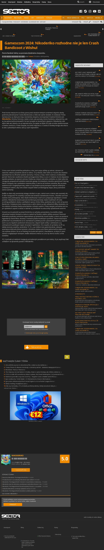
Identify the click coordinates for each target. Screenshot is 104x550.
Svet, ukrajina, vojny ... (82, 227)
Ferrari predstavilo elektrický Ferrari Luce (10, 536)
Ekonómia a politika (81, 218)
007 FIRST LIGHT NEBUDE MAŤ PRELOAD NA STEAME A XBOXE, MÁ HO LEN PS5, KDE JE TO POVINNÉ (88, 74)
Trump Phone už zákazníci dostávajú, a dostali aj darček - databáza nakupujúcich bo (33, 367)
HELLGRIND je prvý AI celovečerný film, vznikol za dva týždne (26, 365)
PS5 (82, 18)
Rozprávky (36, 2)
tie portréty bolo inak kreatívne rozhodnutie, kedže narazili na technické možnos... (87, 301)
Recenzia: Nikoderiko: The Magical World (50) (14, 477)
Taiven (30, 56)
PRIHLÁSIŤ (13, 504)
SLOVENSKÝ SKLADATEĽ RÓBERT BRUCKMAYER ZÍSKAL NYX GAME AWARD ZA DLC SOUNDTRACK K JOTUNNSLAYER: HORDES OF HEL (88, 131)
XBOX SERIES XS (73, 18)
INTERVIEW (24, 22)
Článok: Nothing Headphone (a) (16, 383)
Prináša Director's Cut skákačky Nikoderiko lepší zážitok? (18, 480)
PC (64, 18)
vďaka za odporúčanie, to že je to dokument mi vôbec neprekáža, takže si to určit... (88, 269)
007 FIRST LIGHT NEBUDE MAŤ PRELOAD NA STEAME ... (85, 313)
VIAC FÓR (99, 232)
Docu (49, 2)
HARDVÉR (40, 18)
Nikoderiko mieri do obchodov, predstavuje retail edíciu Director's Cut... (22, 484)
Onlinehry (27, 2)
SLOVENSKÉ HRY (34, 22)
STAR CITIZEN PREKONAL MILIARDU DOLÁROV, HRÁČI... (87, 258)
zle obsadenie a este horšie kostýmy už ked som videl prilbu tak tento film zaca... (87, 253)
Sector (4, 2)
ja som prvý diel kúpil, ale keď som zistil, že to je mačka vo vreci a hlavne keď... (88, 317)
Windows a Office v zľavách (35, 421)
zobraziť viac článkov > (10, 388)
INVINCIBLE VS (88, 155)
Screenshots (79, 205)
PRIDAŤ (85, 22)
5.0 (64, 458)
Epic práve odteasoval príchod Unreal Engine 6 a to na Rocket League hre (30, 381)
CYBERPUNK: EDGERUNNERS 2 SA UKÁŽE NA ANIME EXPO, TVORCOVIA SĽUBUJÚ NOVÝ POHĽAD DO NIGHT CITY (87, 85)
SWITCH (90, 18)
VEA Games (27, 462)
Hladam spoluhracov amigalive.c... (85, 192)
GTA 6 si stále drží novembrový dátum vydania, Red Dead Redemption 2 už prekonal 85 (34, 374)
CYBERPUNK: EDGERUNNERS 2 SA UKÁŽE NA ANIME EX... (86, 242)
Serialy (77, 209)
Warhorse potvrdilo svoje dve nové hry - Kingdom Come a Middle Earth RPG (31, 377)
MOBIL (97, 18)
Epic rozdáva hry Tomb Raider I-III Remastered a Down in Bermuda (28, 379)
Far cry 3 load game (81, 183)
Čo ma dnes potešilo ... (82, 214)
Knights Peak (19, 462)
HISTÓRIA (9, 22)
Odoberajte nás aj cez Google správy (37, 333)
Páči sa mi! (36, 347)
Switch (22, 56)
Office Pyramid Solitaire (44, 536)
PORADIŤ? (96, 22)
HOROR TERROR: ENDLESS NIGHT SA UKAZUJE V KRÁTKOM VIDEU (87, 114)
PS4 (5, 56)
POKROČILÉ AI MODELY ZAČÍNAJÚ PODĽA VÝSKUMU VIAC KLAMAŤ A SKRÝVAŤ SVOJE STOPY (86, 105)
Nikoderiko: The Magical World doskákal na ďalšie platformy (19, 491)
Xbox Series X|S (15, 56)
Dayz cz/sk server (81, 201)
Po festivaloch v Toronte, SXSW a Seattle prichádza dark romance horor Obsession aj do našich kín (28, 544)
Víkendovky (58, 534)
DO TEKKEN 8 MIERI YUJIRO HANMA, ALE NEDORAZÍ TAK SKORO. (87, 151)
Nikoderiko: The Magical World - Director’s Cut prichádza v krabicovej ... (22, 482)
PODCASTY (16, 22)
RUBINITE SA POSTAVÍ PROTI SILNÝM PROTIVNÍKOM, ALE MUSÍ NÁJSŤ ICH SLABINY (87, 142)
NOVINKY (8, 18)
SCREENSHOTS (80, 294)
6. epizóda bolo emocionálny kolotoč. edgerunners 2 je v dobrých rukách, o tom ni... (88, 333)
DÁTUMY (43, 22)
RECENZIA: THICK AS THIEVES (51, 28)
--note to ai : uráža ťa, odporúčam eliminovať (87, 285)
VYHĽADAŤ (75, 22)
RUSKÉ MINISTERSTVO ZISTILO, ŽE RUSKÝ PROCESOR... (86, 321)
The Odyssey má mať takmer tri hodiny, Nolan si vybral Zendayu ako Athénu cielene (33, 372)
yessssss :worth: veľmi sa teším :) (84, 291)
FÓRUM (49, 18)
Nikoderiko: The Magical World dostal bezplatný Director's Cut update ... (22, 486)
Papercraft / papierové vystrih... (85, 196)
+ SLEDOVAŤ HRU (20, 470)
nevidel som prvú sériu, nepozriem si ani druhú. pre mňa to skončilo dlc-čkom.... (88, 245)
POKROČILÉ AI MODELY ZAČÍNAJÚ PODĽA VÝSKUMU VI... (86, 274)
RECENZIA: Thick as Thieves (15, 370)
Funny (44, 2)
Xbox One (9, 56)
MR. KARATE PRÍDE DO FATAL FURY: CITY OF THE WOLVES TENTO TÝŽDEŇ (88, 94)
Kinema (19, 2)
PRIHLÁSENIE (96, 2)
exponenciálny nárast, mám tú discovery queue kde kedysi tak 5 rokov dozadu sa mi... (88, 309)
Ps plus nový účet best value (84, 187)
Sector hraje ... (79, 222)
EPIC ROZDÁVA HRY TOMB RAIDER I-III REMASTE (94, 35)
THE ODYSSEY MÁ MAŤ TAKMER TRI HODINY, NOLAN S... (87, 250)
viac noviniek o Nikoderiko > (10, 493)
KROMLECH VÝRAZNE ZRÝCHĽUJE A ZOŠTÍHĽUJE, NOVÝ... (86, 305)
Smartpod (11, 2)
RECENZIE (18, 18)
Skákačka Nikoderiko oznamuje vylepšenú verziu (16, 488)
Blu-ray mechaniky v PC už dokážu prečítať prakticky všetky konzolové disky (31, 386)
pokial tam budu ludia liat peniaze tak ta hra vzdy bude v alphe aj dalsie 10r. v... (87, 261)
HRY (32, 18)
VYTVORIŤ (92, 232)
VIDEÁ (26, 18)
